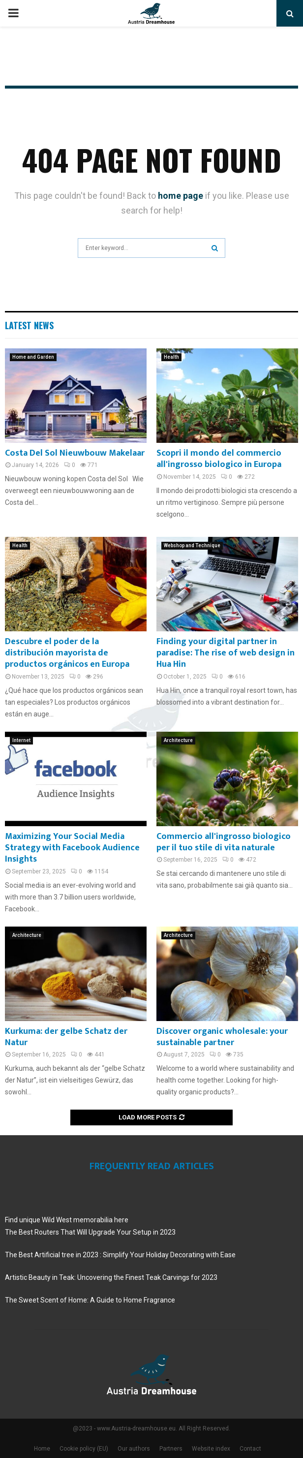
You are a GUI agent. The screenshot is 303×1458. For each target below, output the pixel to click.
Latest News (29, 325)
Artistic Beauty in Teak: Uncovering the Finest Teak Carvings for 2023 (111, 1277)
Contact (250, 1448)
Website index (211, 1448)
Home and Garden (33, 357)
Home (42, 1448)
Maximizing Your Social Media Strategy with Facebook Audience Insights (72, 848)
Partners (170, 1448)
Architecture (178, 740)
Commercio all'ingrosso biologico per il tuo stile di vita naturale (223, 842)
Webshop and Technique (192, 545)
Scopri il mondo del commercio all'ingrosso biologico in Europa (218, 459)
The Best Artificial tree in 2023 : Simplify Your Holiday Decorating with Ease (120, 1255)
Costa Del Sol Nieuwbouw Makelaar (75, 453)
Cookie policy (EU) (84, 1448)
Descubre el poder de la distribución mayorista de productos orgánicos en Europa (67, 653)
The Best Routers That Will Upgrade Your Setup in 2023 (90, 1232)
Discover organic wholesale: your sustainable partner (222, 1037)
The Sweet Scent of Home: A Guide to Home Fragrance (90, 1300)
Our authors (134, 1448)
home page (180, 195)
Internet (21, 740)
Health (171, 357)
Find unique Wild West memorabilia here (66, 1220)
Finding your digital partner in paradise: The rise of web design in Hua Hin (225, 653)
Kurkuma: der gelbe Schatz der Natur (66, 1037)
